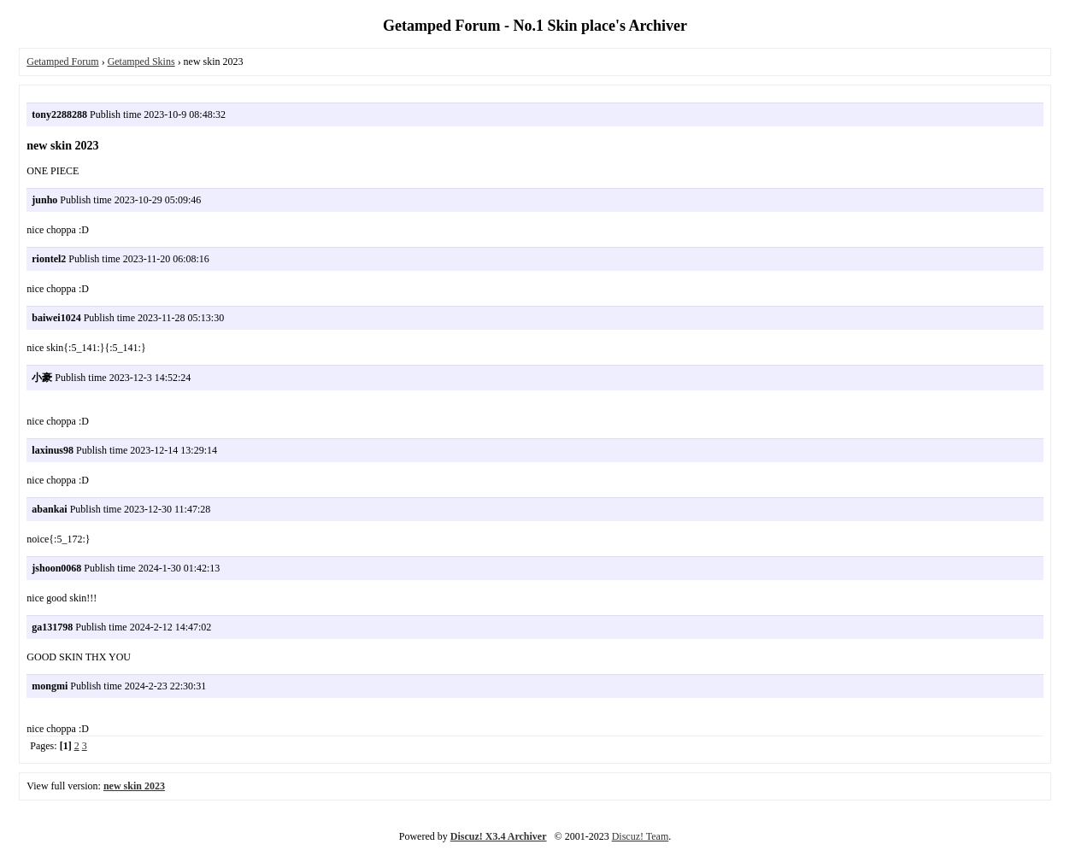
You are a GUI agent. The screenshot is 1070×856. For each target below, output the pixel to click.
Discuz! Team (640, 836)
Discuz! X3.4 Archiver (498, 836)
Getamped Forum (62, 61)
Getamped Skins (141, 61)
